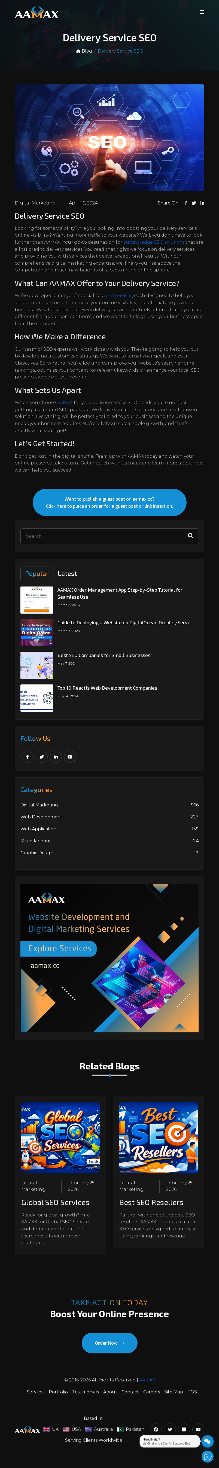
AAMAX (65, 402)
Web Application (109, 834)
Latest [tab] (67, 578)
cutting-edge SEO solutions (153, 242)
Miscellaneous (109, 846)
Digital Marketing (35, 203)
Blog (84, 51)
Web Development (109, 822)
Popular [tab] (37, 578)
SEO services (118, 295)
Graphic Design (109, 858)
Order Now (109, 1348)
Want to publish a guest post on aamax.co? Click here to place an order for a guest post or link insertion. (109, 507)
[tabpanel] (109, 654)
